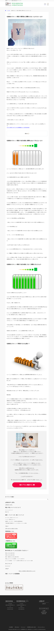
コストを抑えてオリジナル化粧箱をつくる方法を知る (18, 127)
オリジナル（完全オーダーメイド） (11, 517)
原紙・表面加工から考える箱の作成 (11, 556)
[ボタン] (45, 4)
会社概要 (44, 610)
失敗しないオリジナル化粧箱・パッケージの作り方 (14, 558)
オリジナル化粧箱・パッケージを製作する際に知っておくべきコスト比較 (19, 560)
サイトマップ (7, 565)
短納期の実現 (44, 613)
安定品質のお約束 (44, 612)
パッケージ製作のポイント (10, 519)
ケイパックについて (9, 510)
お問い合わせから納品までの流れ (11, 528)
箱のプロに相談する (26, 485)
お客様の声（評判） (9, 504)
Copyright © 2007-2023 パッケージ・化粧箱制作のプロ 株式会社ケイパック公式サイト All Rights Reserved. (27, 629)
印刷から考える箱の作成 (9, 554)
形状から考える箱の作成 (9, 553)
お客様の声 (44, 603)
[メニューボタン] (48, 4)
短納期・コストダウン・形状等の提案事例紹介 (14, 521)
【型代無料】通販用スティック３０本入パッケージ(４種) (15, 523)
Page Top (27, 600)
